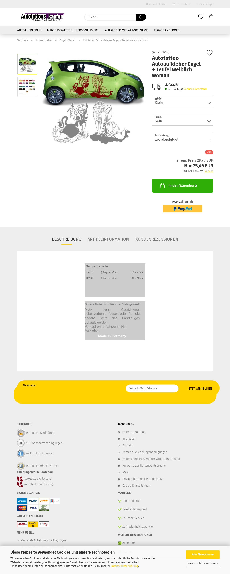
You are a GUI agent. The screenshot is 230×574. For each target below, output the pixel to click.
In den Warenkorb (178, 185)
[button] (211, 17)
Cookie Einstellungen (136, 485)
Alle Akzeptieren (203, 554)
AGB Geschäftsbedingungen (44, 443)
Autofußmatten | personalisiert (73, 30)
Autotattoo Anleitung (37, 479)
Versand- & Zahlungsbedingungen (144, 452)
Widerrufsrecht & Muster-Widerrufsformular (151, 459)
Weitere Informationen (203, 563)
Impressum (129, 438)
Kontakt (127, 445)
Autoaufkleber (29, 30)
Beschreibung (66, 239)
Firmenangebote (166, 30)
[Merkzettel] (201, 17)
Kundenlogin (205, 4)
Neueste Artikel (156, 4)
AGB (125, 472)
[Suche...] (141, 17)
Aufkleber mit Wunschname (126, 30)
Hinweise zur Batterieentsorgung (144, 465)
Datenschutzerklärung (124, 566)
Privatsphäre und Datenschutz (142, 479)
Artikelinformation (108, 239)
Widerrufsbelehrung (39, 453)
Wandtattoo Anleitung (38, 484)
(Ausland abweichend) (195, 89)
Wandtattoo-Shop (134, 432)
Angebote (128, 543)
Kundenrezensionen (156, 239)
